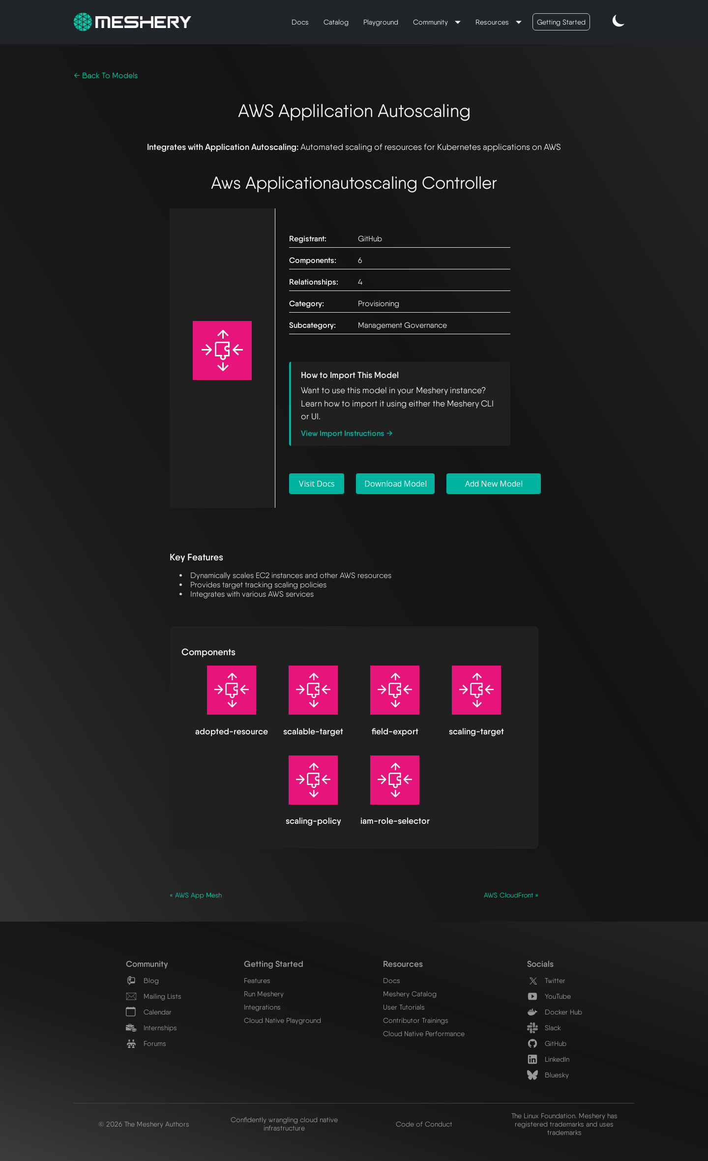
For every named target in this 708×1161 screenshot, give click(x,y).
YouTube (549, 996)
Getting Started (561, 22)
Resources (493, 22)
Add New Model (494, 483)
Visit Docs (317, 483)
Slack (544, 1027)
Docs (300, 22)
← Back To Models (106, 75)
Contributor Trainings (415, 1020)
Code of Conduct (424, 1124)
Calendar (149, 1012)
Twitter (546, 980)
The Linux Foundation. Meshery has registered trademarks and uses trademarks (564, 1123)
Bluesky (548, 1075)
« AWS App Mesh (196, 895)
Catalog (336, 22)
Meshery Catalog (410, 993)
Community (431, 22)
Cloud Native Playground (282, 1020)
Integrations (262, 1007)
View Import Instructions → (347, 433)
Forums (146, 1043)
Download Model (395, 483)
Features (257, 980)
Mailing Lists (153, 996)
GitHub (546, 1043)
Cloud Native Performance (424, 1033)
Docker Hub (554, 1012)
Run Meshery (264, 993)
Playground (380, 22)
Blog (142, 980)
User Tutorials (404, 1007)
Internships (151, 1027)
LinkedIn (548, 1059)
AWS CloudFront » (511, 895)
